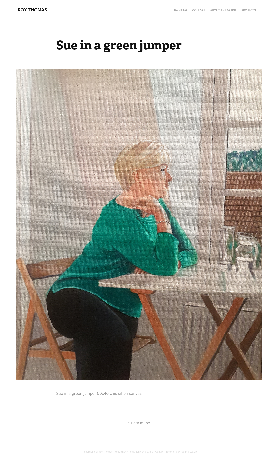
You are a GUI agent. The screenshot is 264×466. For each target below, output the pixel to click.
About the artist (223, 10)
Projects (248, 10)
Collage (198, 10)
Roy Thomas (32, 9)
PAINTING (180, 10)
